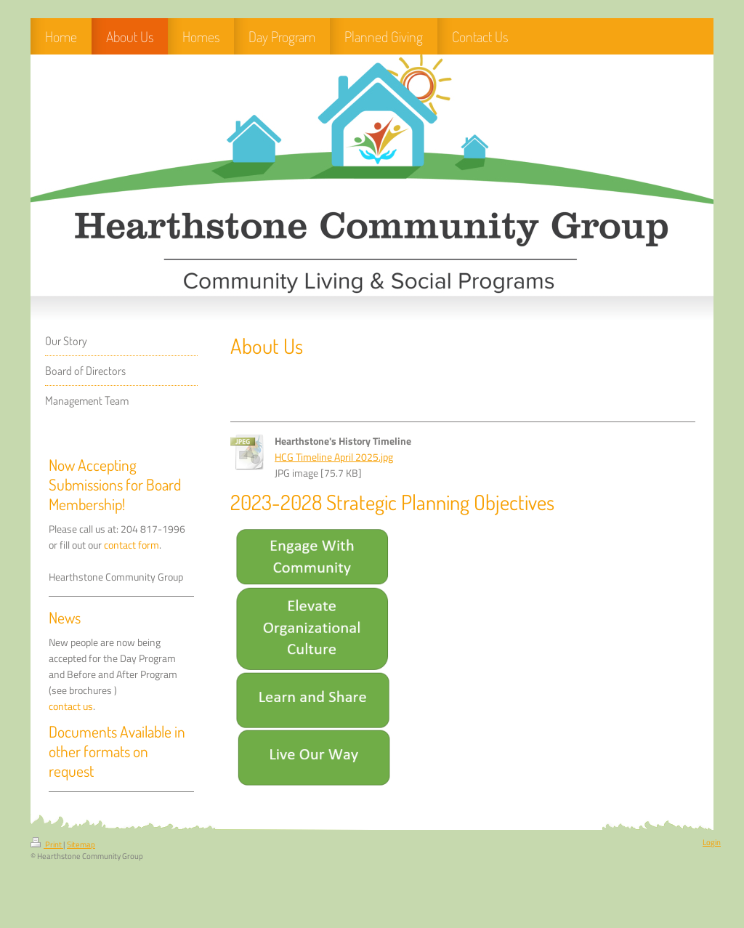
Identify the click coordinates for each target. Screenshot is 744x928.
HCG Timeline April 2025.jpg (334, 457)
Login (712, 842)
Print (47, 844)
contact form (131, 545)
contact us (71, 706)
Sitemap (81, 844)
